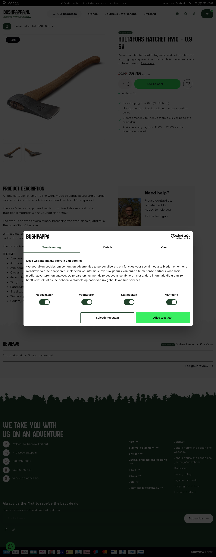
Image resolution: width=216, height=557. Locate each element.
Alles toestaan (162, 317)
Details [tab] (108, 247)
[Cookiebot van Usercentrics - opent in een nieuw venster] (173, 236)
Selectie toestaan (107, 317)
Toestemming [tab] (51, 247)
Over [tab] (164, 247)
